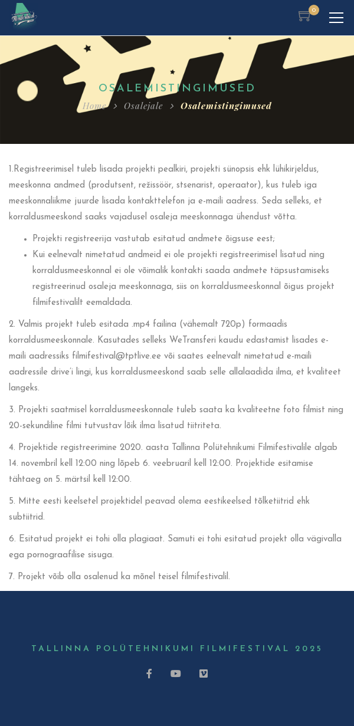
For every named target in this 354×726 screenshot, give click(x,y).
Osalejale (143, 105)
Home (94, 105)
